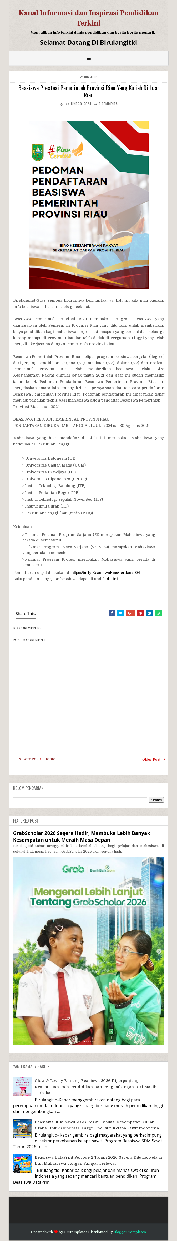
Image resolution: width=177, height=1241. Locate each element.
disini (112, 579)
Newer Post (28, 759)
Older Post (151, 759)
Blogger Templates (130, 1232)
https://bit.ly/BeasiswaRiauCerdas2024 (106, 572)
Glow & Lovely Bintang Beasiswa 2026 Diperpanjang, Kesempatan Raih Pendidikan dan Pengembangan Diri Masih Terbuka (95, 1086)
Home (49, 759)
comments (108, 103)
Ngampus (91, 77)
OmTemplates (75, 1232)
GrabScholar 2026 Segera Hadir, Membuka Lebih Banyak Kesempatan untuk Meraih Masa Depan (81, 836)
